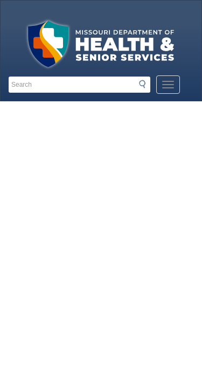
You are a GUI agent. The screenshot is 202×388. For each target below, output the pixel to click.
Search (145, 84)
